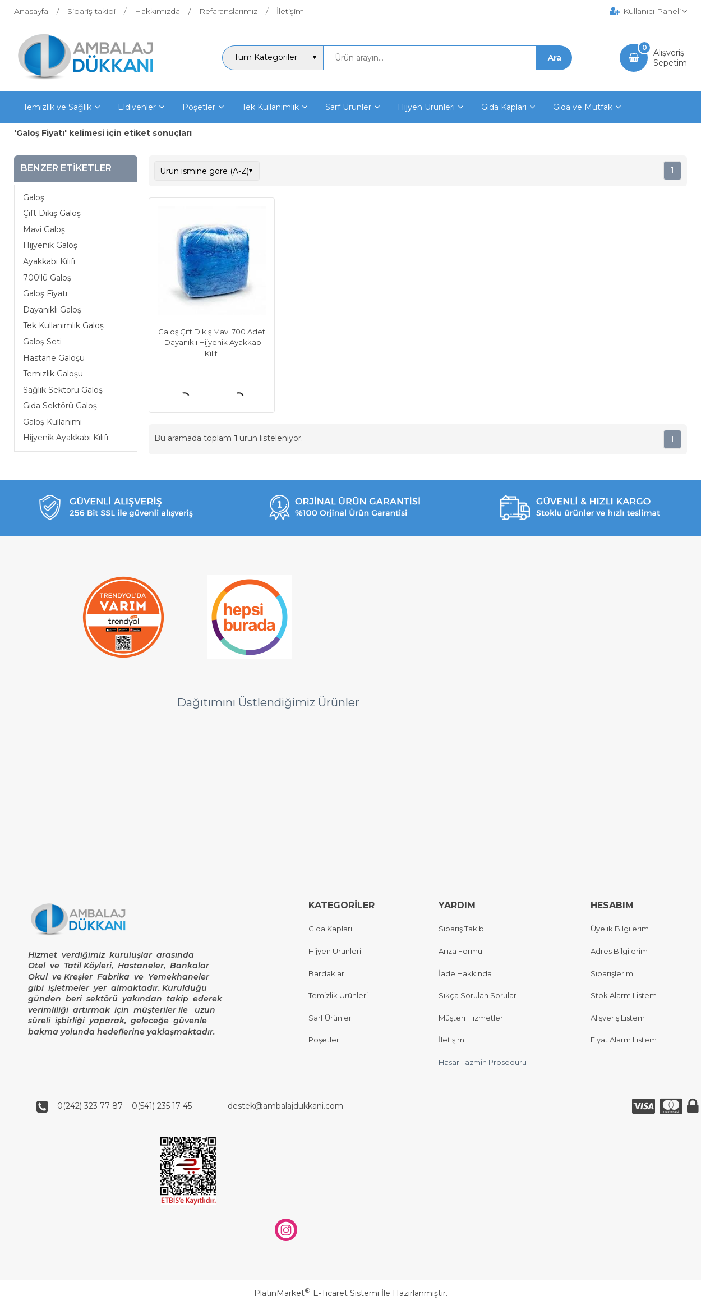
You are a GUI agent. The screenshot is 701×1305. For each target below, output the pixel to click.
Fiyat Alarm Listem (624, 1040)
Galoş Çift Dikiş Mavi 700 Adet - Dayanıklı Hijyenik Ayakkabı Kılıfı (211, 342)
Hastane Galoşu (54, 358)
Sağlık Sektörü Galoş (63, 390)
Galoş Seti (42, 342)
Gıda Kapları (330, 929)
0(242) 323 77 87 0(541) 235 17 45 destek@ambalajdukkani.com (196, 1106)
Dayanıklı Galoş (52, 310)
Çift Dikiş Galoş (52, 213)
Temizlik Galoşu (53, 374)
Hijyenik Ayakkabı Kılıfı (65, 438)
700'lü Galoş (47, 278)
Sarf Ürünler (330, 1017)
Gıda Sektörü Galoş (60, 406)
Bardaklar (326, 973)
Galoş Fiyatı (45, 293)
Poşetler (323, 1040)
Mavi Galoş (44, 229)
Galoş (33, 197)
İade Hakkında (465, 973)
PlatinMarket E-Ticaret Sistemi (316, 1293)
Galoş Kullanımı (52, 422)
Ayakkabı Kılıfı (49, 261)
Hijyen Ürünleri (334, 950)
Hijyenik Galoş (50, 245)
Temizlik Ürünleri (338, 995)
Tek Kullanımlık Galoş (63, 325)
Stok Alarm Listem (624, 995)
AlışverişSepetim (670, 58)
